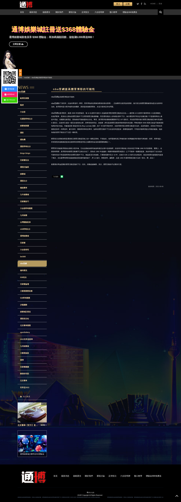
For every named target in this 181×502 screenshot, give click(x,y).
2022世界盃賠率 (26, 339)
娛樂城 (22, 174)
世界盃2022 (24, 387)
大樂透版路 (24, 353)
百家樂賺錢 (24, 367)
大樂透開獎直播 (26, 291)
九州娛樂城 (24, 346)
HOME (153, 4)
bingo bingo (25, 153)
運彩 (22, 133)
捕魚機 (22, 140)
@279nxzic (9, 100)
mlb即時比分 (25, 229)
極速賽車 (23, 188)
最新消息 (33, 12)
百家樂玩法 (24, 160)
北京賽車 (23, 381)
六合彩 (22, 112)
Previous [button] (42, 403)
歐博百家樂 (24, 98)
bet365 (23, 257)
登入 (118, 4)
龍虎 (22, 105)
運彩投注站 (24, 319)
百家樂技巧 (24, 201)
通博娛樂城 (24, 236)
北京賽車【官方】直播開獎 (28, 425)
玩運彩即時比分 (26, 119)
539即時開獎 (25, 298)
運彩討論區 (24, 167)
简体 (160, 4)
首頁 (22, 12)
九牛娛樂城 (24, 195)
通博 (22, 360)
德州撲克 (23, 270)
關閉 (20, 72)
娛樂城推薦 (24, 126)
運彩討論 (72, 12)
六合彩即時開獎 (26, 208)
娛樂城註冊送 (25, 312)
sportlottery (25, 332)
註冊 (128, 4)
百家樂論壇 (24, 284)
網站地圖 (91, 492)
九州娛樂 (23, 215)
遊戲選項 (46, 12)
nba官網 (27, 77)
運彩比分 (23, 181)
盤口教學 (113, 12)
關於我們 (59, 12)
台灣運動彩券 (25, 222)
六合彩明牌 (99, 12)
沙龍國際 (23, 305)
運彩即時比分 (25, 146)
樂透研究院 (24, 374)
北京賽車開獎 (25, 325)
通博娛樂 (9, 89)
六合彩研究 (24, 250)
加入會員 (25, 396)
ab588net (9, 94)
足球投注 (85, 12)
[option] (90, 45)
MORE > (44, 425)
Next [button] (45, 403)
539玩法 (23, 277)
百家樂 (22, 243)
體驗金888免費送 (130, 12)
